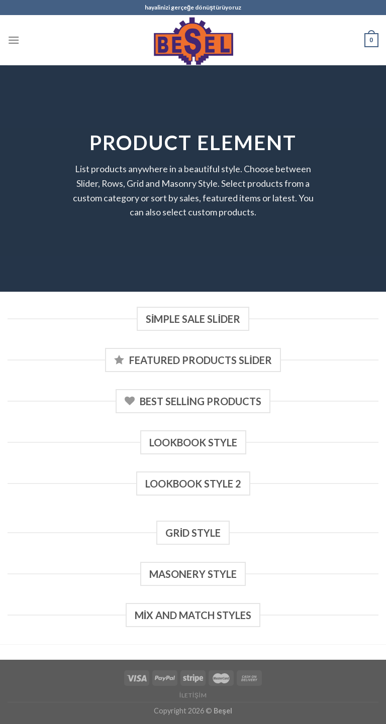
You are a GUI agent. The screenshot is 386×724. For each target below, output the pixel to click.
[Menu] (14, 40)
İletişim (193, 695)
